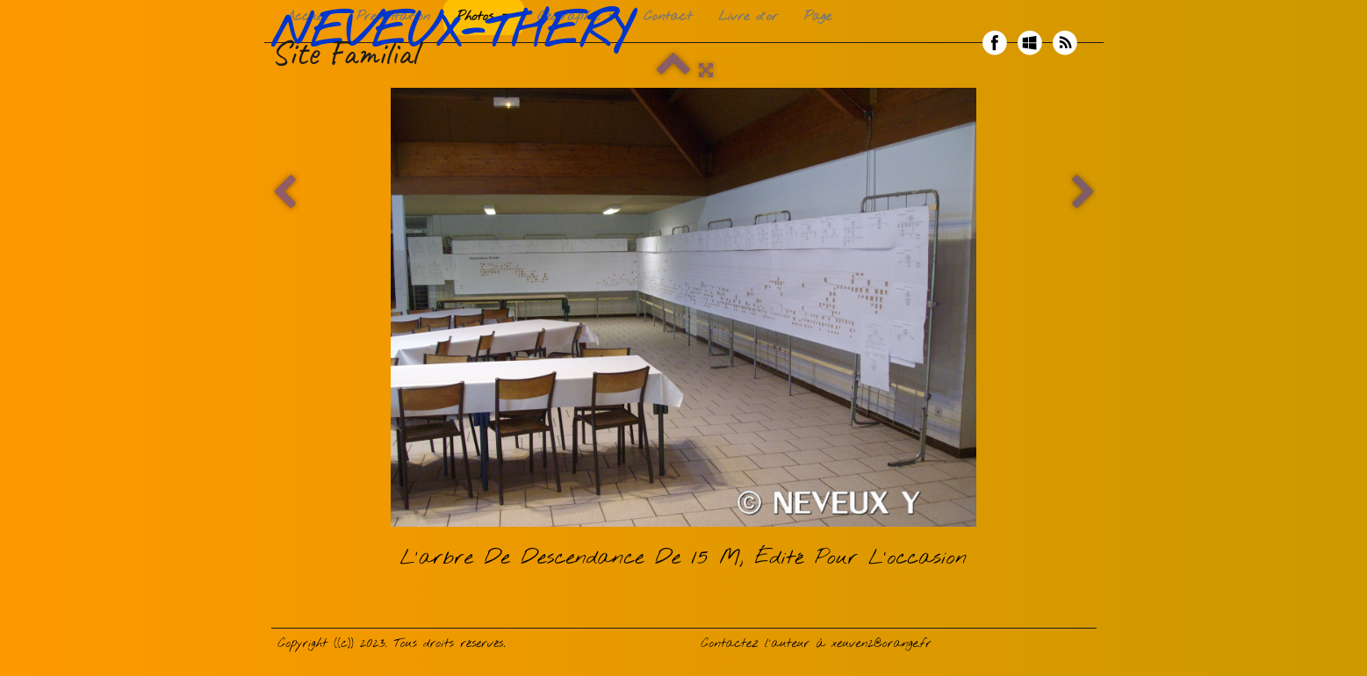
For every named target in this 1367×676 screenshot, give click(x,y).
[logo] (457, 43)
